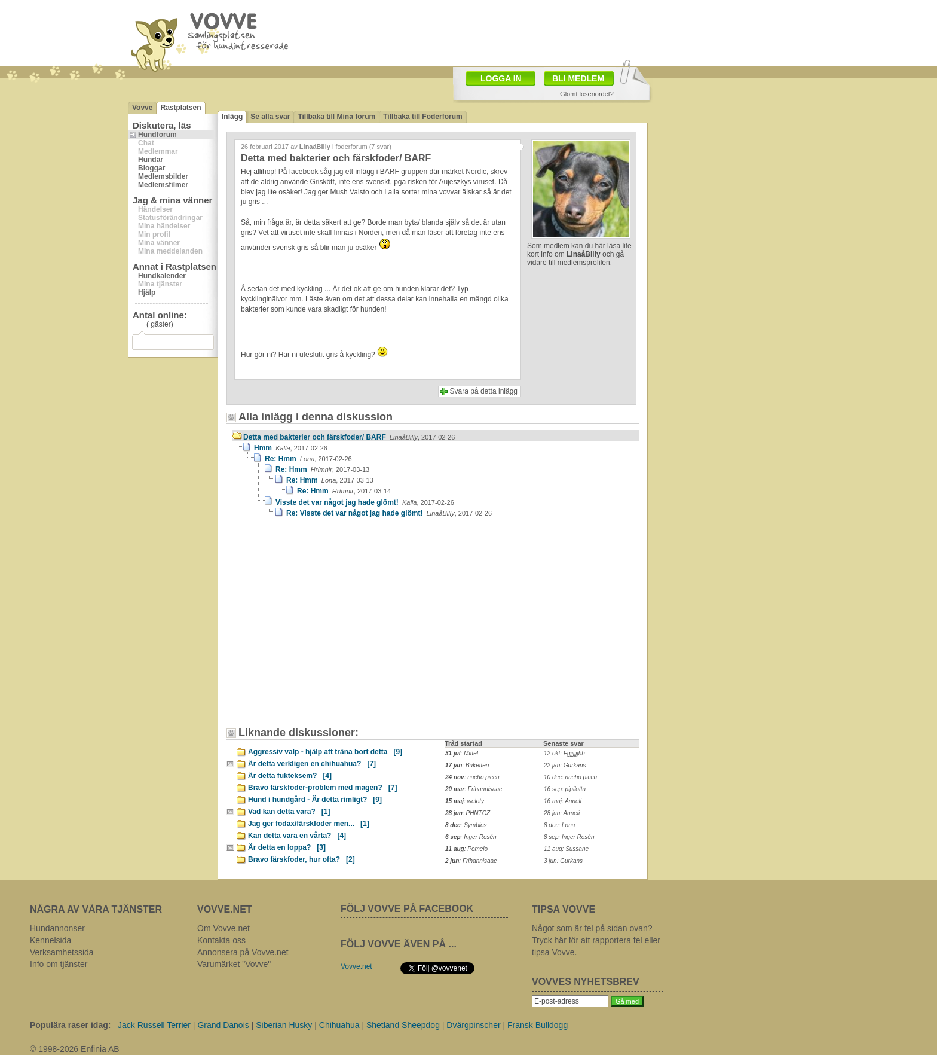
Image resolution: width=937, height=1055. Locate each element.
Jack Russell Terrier (154, 1025)
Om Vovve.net (223, 928)
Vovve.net (356, 966)
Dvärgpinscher (473, 1025)
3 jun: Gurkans (563, 861)
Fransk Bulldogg (537, 1025)
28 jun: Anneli (562, 813)
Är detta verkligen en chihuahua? (312, 764)
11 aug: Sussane (566, 849)
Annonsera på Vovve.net (243, 952)
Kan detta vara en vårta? (297, 835)
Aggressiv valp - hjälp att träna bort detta (325, 752)
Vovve (142, 107)
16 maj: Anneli (562, 801)
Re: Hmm (308, 459)
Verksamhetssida (62, 952)
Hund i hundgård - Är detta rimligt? (315, 799)
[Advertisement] (334, 628)
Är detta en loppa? (287, 847)
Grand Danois (223, 1025)
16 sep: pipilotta (565, 789)
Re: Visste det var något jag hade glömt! (389, 513)
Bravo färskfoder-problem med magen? (322, 787)
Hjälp (146, 292)
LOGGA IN (501, 78)
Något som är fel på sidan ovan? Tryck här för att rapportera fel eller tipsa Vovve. (596, 940)
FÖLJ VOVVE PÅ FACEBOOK (407, 909)
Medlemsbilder (163, 176)
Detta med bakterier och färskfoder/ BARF (349, 437)
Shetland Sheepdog (403, 1025)
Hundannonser (57, 928)
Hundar (150, 159)
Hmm (290, 448)
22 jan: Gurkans (565, 765)
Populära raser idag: (70, 1025)
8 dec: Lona (559, 825)
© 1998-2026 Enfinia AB (75, 1049)
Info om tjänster (59, 964)
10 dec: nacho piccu (570, 777)
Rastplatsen (180, 107)
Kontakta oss (221, 940)
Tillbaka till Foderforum (422, 116)
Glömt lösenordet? (587, 93)
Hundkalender (162, 276)
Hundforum (157, 134)
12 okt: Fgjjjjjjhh (564, 753)
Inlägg (232, 116)
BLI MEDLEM (578, 78)
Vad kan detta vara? (289, 811)
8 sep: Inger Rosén (569, 837)
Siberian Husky (284, 1025)
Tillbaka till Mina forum (336, 116)
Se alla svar (270, 116)
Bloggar (151, 168)
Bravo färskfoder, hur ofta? (301, 859)
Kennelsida (50, 940)
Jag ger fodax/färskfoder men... (308, 823)
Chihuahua (339, 1025)
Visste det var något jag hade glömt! (364, 502)
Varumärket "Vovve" (234, 964)
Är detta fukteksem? (290, 776)
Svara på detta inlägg (484, 391)
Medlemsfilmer (163, 185)
